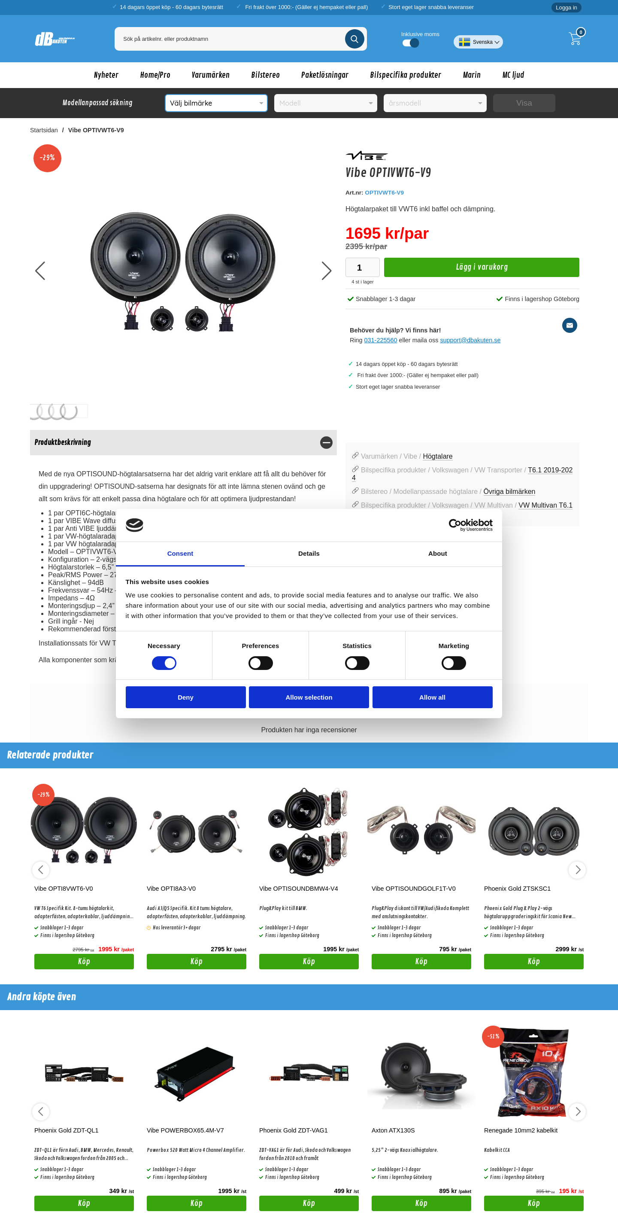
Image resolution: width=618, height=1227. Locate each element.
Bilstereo (265, 75)
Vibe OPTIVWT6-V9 (96, 130)
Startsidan (44, 130)
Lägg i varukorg (446, 269)
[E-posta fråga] (569, 325)
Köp (62, 962)
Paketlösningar (324, 75)
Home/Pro (155, 75)
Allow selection (308, 697)
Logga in (566, 7)
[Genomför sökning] (354, 39)
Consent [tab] (180, 553)
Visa (524, 102)
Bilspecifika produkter (405, 75)
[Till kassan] (577, 38)
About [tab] (437, 553)
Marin (472, 75)
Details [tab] (309, 553)
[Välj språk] (478, 38)
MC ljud (513, 75)
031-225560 (380, 340)
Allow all (432, 697)
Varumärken (211, 75)
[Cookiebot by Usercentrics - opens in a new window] (455, 525)
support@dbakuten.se (470, 340)
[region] (183, 442)
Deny (186, 697)
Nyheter (106, 75)
